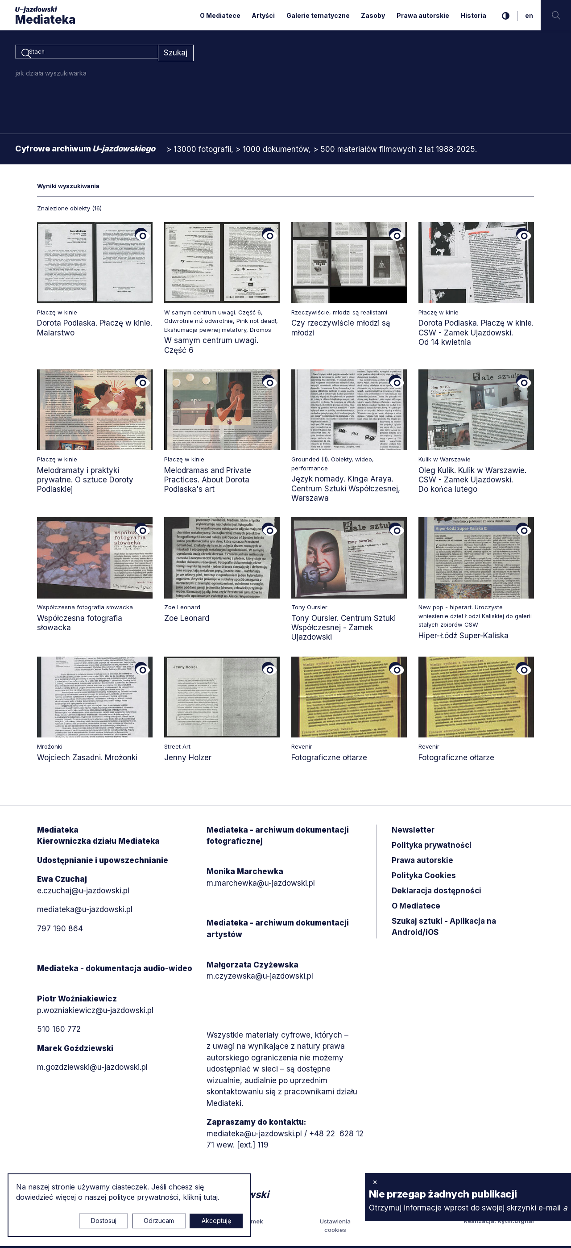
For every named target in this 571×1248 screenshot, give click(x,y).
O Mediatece (220, 15)
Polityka (424, 876)
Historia (473, 15)
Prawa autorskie (423, 15)
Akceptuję (216, 1220)
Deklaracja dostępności (436, 892)
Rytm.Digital (515, 1222)
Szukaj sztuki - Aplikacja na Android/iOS (444, 928)
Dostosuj (103, 1220)
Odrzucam (159, 1220)
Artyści (263, 15)
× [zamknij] (374, 1181)
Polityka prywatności (432, 846)
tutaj (210, 1197)
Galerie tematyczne (318, 15)
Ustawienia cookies (335, 1227)
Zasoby (373, 15)
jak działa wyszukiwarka (51, 74)
